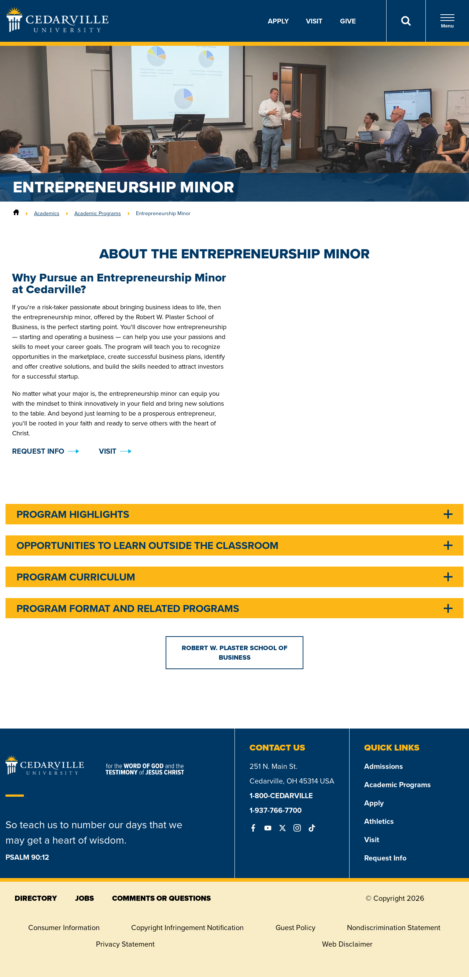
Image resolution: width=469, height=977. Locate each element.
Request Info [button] (38, 451)
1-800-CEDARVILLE (281, 795)
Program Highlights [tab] (72, 514)
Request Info (385, 857)
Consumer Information (64, 927)
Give (348, 21)
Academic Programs (97, 213)
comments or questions (161, 898)
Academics (46, 213)
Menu (447, 21)
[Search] (405, 21)
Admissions (383, 766)
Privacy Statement (125, 944)
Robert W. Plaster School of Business (234, 653)
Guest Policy (295, 927)
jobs (84, 898)
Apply (278, 21)
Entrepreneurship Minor (163, 213)
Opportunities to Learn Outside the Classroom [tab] (147, 545)
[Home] (16, 213)
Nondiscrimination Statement (393, 927)
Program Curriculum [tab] (75, 576)
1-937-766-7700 (276, 810)
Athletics (379, 821)
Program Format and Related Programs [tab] (127, 608)
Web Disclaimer (347, 944)
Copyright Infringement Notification (187, 927)
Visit (314, 21)
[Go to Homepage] (57, 30)
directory (36, 898)
